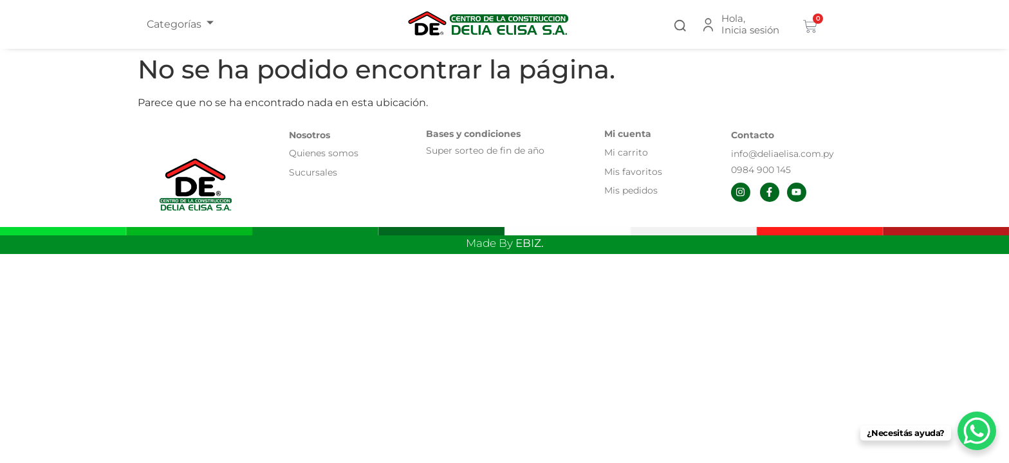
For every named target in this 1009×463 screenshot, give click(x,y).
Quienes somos (323, 153)
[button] (680, 24)
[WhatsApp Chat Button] (977, 431)
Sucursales (313, 172)
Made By (505, 243)
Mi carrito (627, 152)
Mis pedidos (631, 190)
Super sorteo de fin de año (485, 150)
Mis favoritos (633, 171)
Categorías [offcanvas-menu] (180, 24)
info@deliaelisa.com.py (782, 153)
